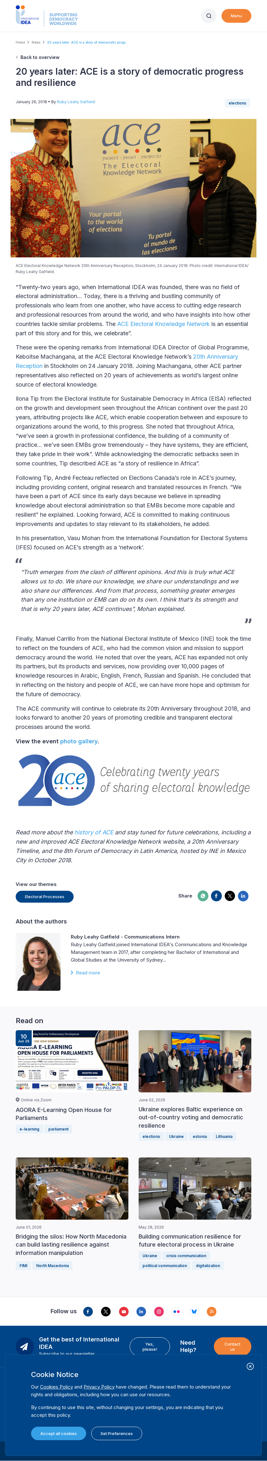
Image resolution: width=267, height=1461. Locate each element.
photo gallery (79, 741)
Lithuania (224, 1136)
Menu (236, 15)
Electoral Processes (44, 896)
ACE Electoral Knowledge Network (163, 324)
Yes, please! (149, 1346)
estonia (200, 1136)
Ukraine (176, 1136)
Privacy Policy (99, 1387)
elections (237, 103)
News (36, 42)
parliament (58, 1129)
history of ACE (93, 832)
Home (20, 42)
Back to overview (40, 57)
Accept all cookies (58, 1433)
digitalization (208, 1265)
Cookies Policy (56, 1387)
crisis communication (186, 1255)
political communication (164, 1265)
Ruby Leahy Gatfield (76, 101)
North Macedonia (52, 1265)
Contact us (232, 1346)
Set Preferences (117, 1433)
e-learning (29, 1129)
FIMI (23, 1265)
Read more (88, 973)
